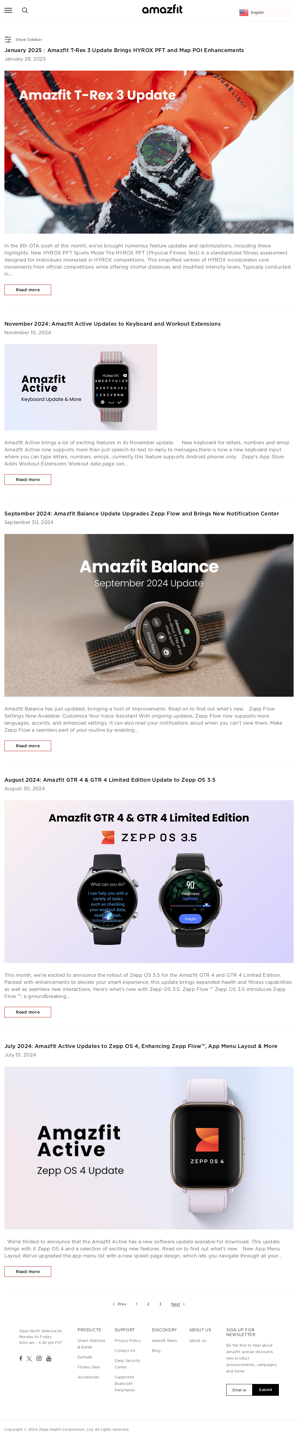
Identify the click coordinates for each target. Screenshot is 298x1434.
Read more (28, 290)
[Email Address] (239, 1390)
